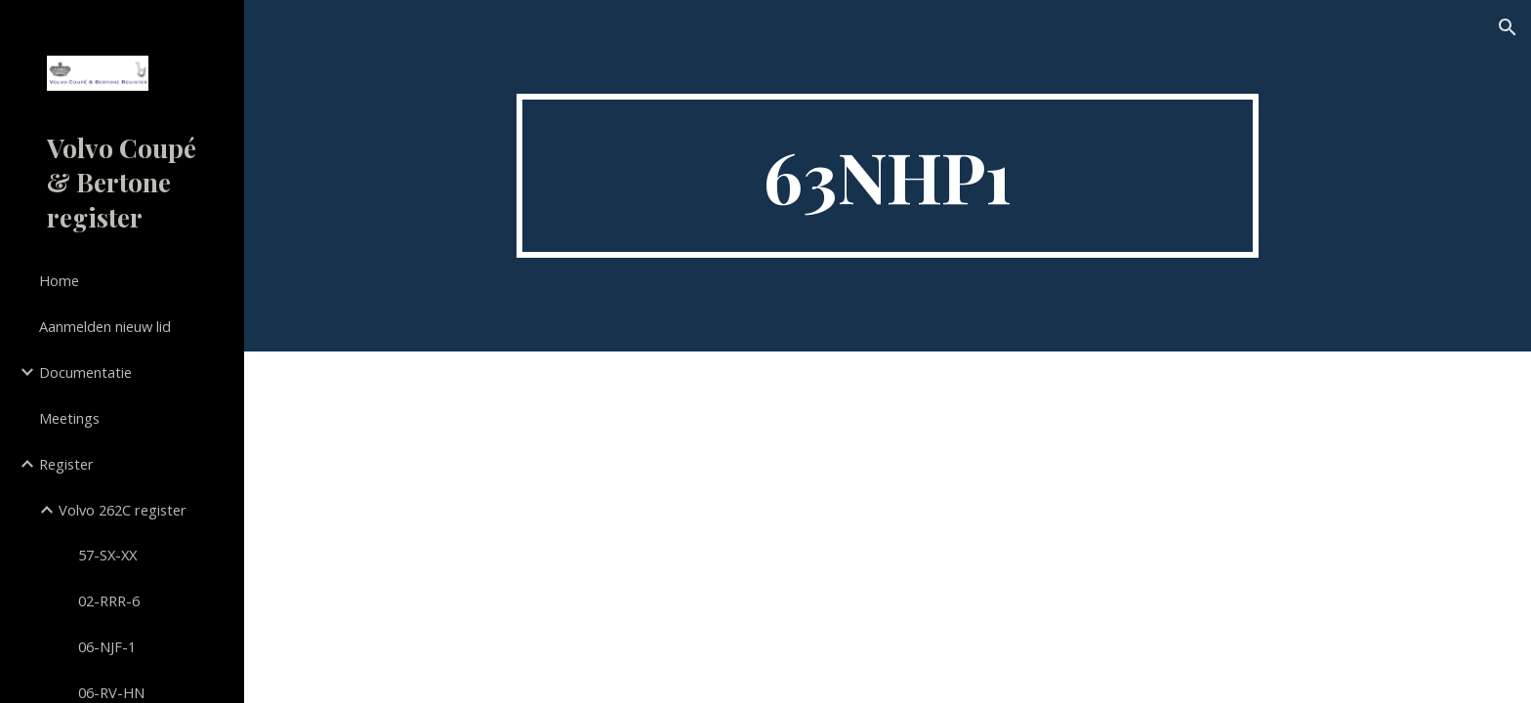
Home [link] (59, 280)
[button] (1507, 27)
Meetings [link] (69, 418)
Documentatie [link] (85, 372)
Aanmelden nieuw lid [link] (105, 326)
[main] (888, 176)
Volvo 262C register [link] (122, 509)
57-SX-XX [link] (107, 554)
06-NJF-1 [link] (107, 646)
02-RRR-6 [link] (109, 600)
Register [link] (66, 464)
